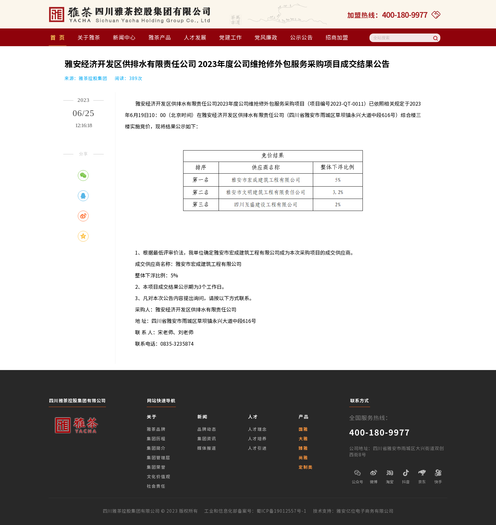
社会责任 (156, 486)
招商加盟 (337, 37)
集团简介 (156, 448)
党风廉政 (266, 37)
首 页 (57, 37)
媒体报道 (206, 448)
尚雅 (303, 457)
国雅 (303, 429)
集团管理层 (158, 457)
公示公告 (301, 37)
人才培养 (257, 438)
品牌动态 (206, 429)
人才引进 (257, 448)
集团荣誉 (156, 467)
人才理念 (257, 429)
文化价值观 (158, 476)
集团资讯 (206, 438)
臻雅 (303, 448)
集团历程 (156, 438)
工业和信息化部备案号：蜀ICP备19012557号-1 (258, 511)
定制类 (306, 467)
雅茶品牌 (156, 429)
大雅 (303, 438)
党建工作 (230, 37)
